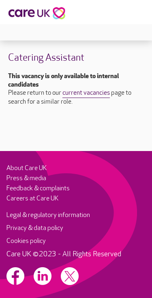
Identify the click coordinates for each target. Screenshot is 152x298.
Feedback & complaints (38, 188)
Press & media (26, 178)
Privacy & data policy (34, 228)
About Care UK (26, 168)
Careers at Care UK (32, 198)
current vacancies (86, 93)
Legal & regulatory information (48, 215)
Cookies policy (26, 241)
